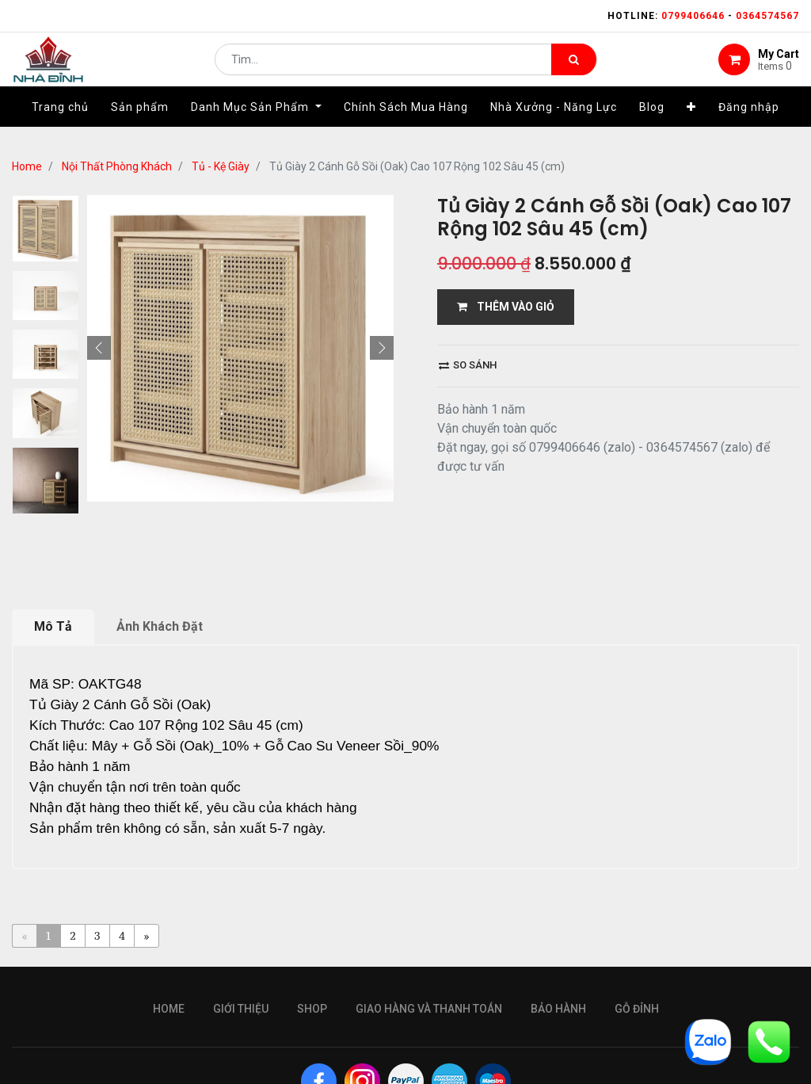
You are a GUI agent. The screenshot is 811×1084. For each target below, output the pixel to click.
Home (27, 166)
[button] (691, 124)
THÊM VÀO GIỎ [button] (505, 306)
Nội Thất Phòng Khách (117, 166)
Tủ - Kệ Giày (220, 166)
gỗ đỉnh (637, 1008)
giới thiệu (240, 1008)
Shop (312, 1008)
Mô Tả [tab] (53, 626)
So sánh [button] (468, 365)
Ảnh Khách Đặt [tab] (159, 626)
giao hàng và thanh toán (429, 1008)
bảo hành (558, 1008)
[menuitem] (60, 124)
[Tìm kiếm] (573, 68)
